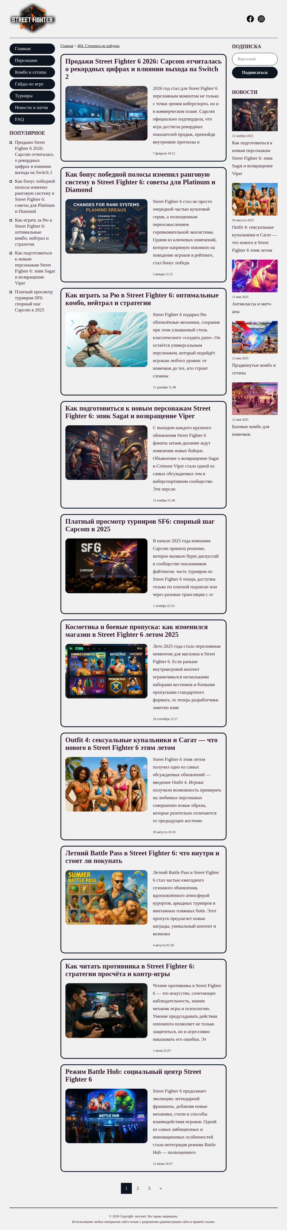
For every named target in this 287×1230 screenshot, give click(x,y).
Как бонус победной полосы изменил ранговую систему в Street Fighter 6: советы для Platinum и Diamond (35, 196)
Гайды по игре (29, 84)
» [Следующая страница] (161, 1188)
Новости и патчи (31, 107)
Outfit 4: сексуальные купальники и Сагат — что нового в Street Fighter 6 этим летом (141, 743)
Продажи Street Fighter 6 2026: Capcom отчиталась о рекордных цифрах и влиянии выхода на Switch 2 (34, 157)
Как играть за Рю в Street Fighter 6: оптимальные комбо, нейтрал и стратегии (33, 232)
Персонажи (26, 60)
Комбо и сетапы (31, 72)
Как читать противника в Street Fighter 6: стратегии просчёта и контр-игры (130, 969)
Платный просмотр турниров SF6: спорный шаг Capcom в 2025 (34, 300)
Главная (23, 48)
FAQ (19, 119)
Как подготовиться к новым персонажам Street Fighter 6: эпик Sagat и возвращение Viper (35, 268)
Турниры (24, 95)
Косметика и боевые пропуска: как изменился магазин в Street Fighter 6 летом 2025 (136, 630)
